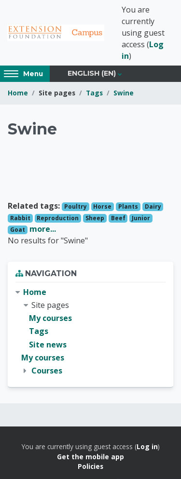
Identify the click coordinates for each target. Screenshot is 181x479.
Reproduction (58, 218)
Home (18, 92)
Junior (141, 218)
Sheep (94, 218)
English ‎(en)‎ (92, 73)
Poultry (75, 206)
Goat (17, 230)
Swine (123, 92)
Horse (102, 206)
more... (42, 229)
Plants (128, 206)
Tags (94, 92)
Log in (147, 446)
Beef (118, 218)
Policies (90, 466)
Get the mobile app (90, 456)
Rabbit (20, 218)
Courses (46, 370)
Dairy (153, 206)
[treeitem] (90, 331)
